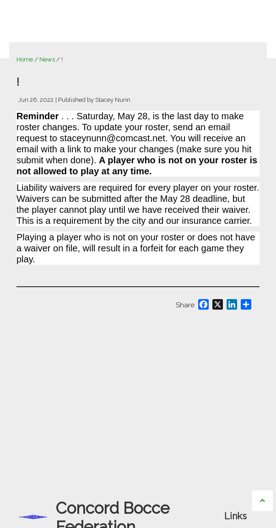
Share (185, 305)
